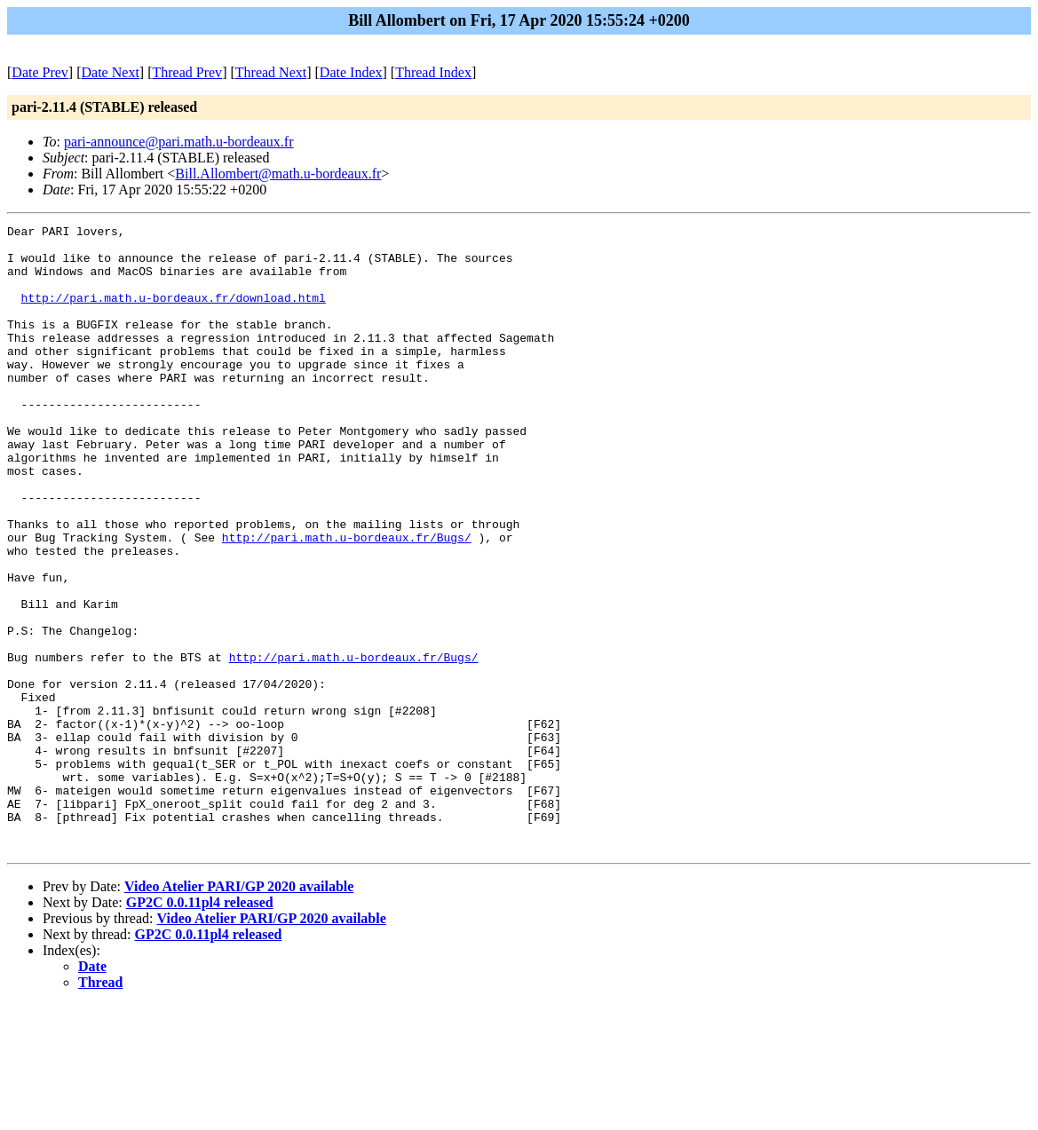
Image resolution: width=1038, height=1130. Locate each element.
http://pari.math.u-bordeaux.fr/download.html (173, 313)
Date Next (110, 72)
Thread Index (433, 72)
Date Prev (40, 72)
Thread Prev (187, 72)
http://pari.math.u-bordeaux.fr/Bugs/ (346, 601)
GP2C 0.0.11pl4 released (199, 1027)
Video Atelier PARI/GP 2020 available (238, 1011)
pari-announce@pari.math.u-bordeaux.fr (179, 141)
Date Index (351, 72)
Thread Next (270, 72)
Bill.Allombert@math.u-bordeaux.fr (278, 173)
